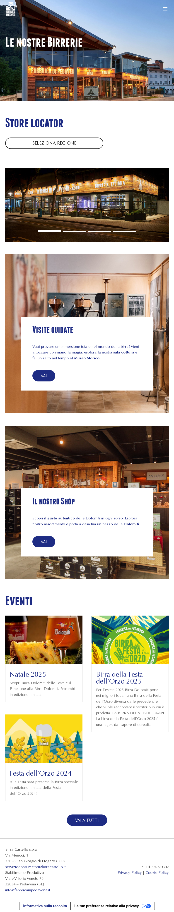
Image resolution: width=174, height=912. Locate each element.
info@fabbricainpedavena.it (27, 890)
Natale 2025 (28, 674)
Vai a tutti (87, 820)
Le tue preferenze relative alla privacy (106, 906)
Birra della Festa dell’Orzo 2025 (119, 677)
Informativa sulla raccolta (45, 906)
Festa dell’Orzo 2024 (41, 773)
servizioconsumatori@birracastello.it (35, 866)
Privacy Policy (130, 872)
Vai (44, 375)
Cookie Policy (157, 872)
